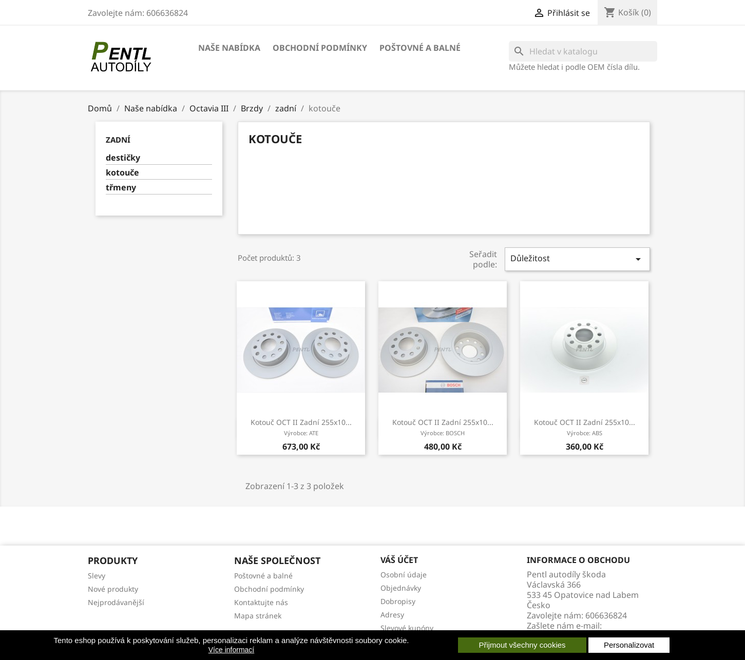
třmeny (121, 187)
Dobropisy (397, 601)
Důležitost (577, 259)
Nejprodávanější (116, 602)
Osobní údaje (403, 574)
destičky (123, 157)
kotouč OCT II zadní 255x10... (301, 427)
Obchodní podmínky (320, 47)
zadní (118, 139)
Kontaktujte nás (261, 602)
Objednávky (400, 588)
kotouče (122, 172)
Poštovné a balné (420, 47)
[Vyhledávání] (583, 51)
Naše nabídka (229, 47)
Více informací (231, 650)
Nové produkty (113, 589)
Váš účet (399, 560)
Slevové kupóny (406, 628)
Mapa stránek (257, 615)
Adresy (392, 614)
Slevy (96, 575)
